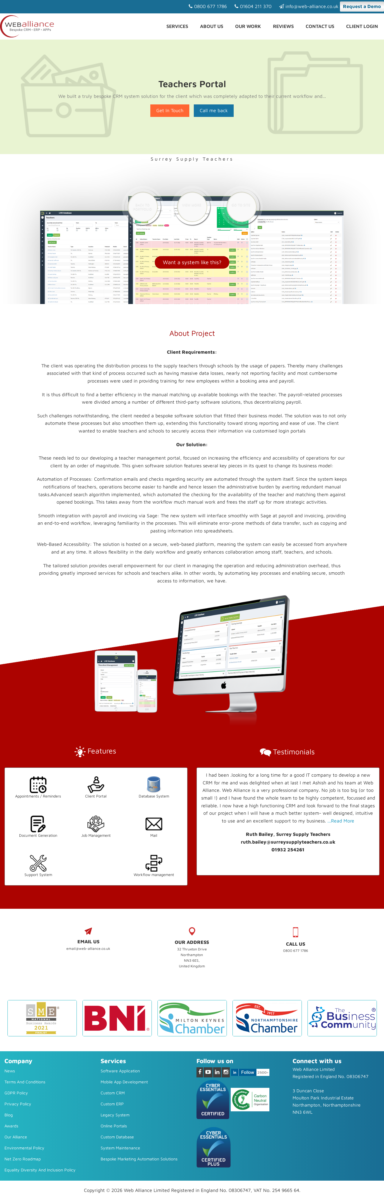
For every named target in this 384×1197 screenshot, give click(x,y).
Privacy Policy (17, 1103)
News (9, 1070)
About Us (211, 26)
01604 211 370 (253, 6)
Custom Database (117, 1136)
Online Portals (114, 1125)
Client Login (362, 26)
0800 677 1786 (208, 6)
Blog (8, 1114)
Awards (11, 1125)
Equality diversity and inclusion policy (40, 1169)
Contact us (320, 26)
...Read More (340, 820)
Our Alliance (15, 1136)
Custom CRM (113, 1092)
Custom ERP (112, 1103)
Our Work (248, 26)
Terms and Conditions (24, 1081)
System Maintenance (120, 1147)
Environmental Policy (24, 1147)
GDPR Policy (16, 1092)
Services (177, 26)
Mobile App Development (124, 1081)
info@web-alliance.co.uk (308, 6)
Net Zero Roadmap (22, 1158)
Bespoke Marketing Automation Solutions (139, 1158)
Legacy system (115, 1114)
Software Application (120, 1070)
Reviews (283, 26)
